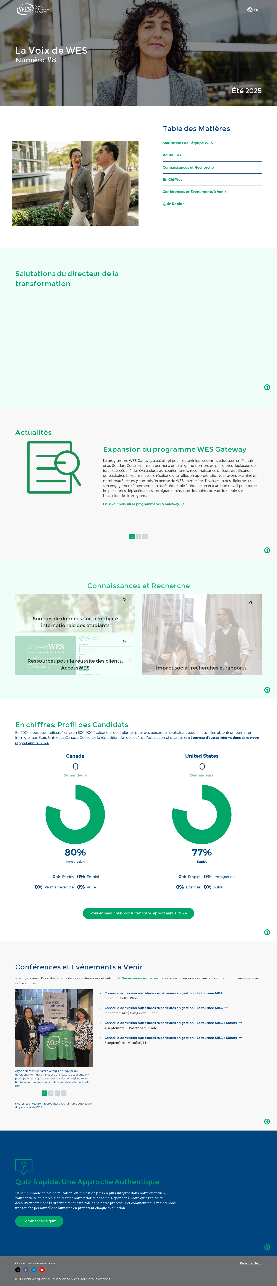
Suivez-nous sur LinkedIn (144, 978)
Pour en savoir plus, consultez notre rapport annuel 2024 (135, 915)
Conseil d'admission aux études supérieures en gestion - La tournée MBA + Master (170, 1025)
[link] (32, 9)
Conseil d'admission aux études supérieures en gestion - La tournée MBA (169, 992)
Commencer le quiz (40, 1221)
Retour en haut (250, 1263)
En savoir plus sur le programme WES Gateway (144, 503)
